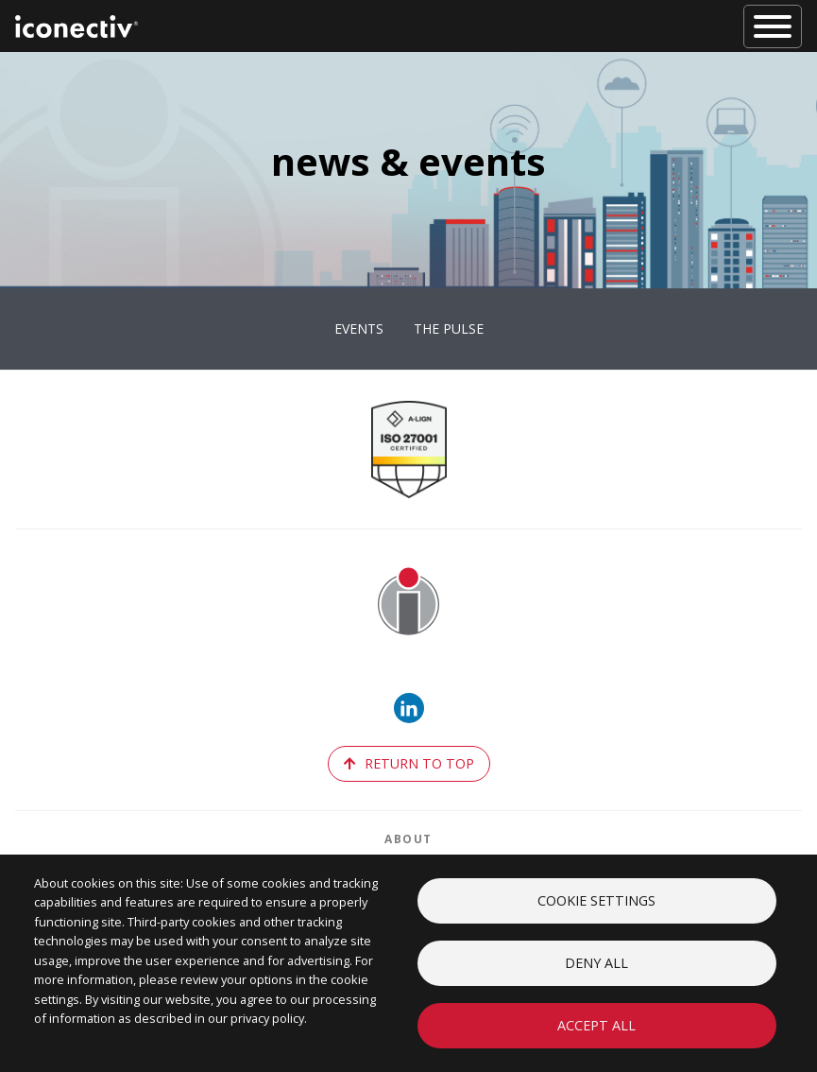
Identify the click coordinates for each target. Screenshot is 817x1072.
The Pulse (449, 328)
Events (358, 328)
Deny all (596, 963)
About (408, 839)
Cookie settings (596, 900)
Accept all (596, 1025)
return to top (409, 763)
